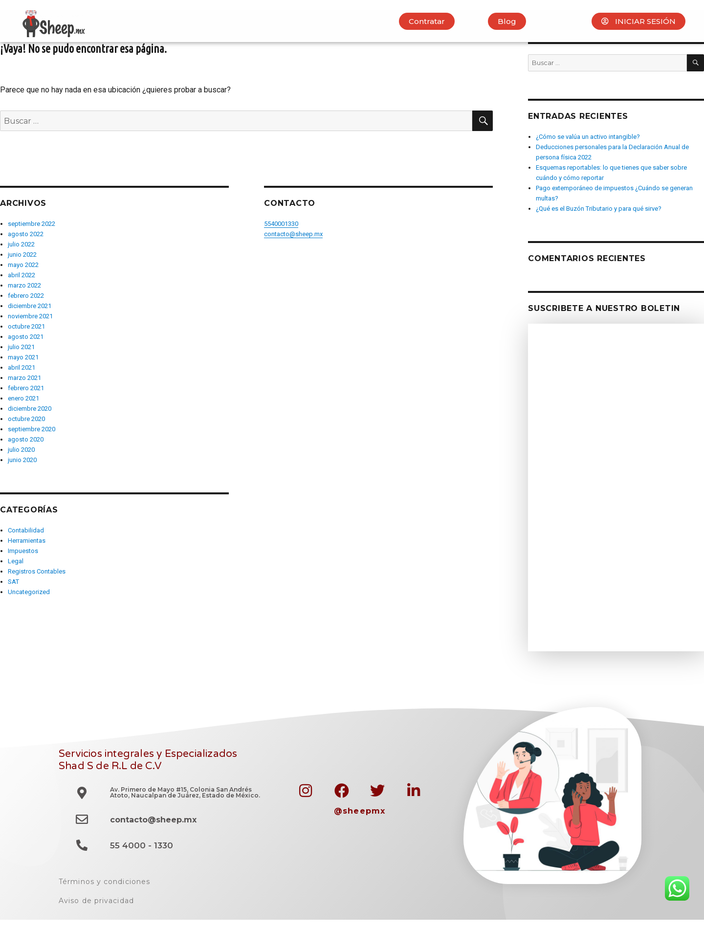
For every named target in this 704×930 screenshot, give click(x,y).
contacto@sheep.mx (293, 234)
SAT (13, 581)
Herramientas (26, 540)
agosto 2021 (26, 336)
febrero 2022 (26, 295)
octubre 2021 (26, 326)
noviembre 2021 (30, 316)
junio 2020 (22, 460)
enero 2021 (23, 398)
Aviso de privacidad (96, 900)
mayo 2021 (23, 357)
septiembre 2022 (31, 223)
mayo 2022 (23, 264)
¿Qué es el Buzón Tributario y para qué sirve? (598, 208)
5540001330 (281, 223)
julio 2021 (21, 347)
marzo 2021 (24, 377)
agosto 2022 (26, 234)
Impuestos (23, 550)
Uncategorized (29, 592)
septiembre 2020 (31, 429)
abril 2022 (21, 275)
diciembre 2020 (29, 408)
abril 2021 (21, 367)
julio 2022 (21, 244)
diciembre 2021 (29, 306)
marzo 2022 (24, 285)
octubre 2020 (26, 418)
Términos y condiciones (104, 881)
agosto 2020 (26, 439)
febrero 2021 (26, 388)
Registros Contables (37, 571)
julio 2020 (21, 449)
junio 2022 (22, 254)
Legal (15, 561)
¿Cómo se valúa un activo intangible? (588, 136)
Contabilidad (26, 530)
